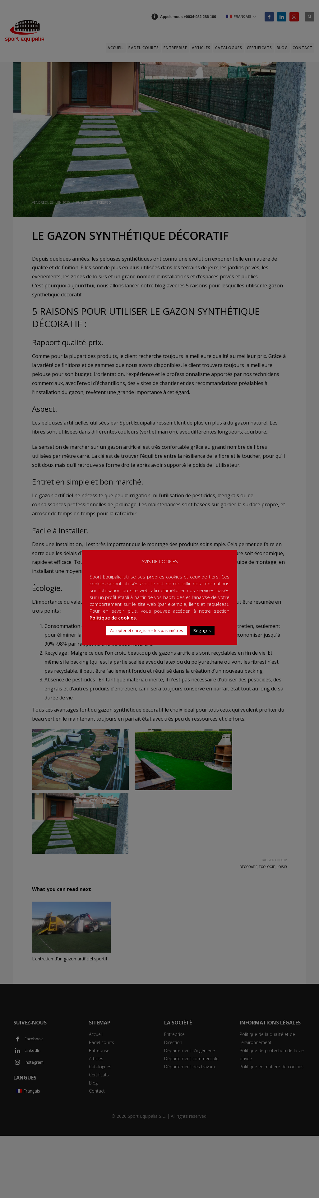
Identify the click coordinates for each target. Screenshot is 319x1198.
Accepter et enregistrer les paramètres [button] (146, 630)
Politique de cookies (113, 618)
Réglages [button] (202, 630)
